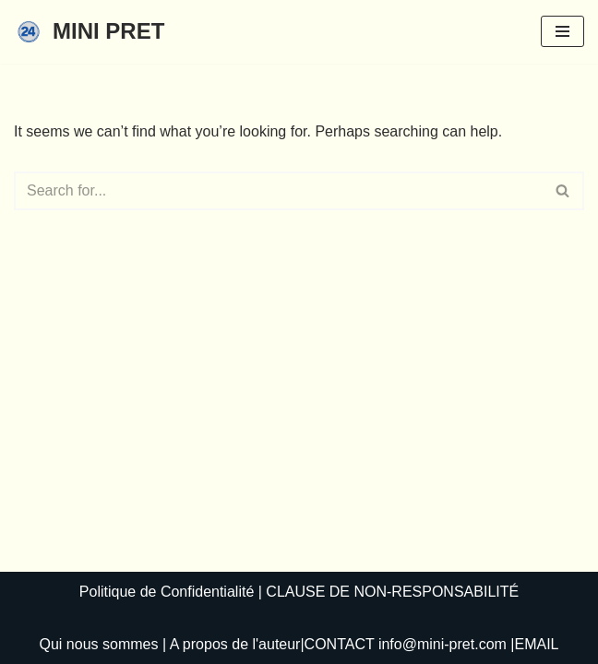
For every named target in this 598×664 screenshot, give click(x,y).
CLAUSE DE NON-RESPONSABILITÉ (392, 591)
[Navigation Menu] (562, 31)
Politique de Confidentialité (166, 591)
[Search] (278, 191)
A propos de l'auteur (235, 644)
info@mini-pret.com (442, 644)
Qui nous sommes (99, 644)
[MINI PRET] (89, 32)
